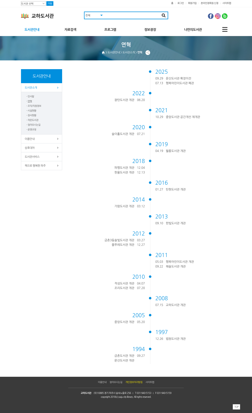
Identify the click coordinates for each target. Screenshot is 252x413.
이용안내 (29, 138)
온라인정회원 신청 (209, 3)
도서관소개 (31, 87)
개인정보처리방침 (133, 382)
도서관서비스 (32, 156)
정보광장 (150, 29)
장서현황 (32, 115)
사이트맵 (226, 3)
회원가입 (192, 3)
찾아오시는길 (34, 125)
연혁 (30, 101)
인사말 (31, 96)
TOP (236, 407)
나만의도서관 (193, 29)
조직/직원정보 (34, 106)
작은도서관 (33, 120)
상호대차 (29, 147)
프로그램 (110, 29)
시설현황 (32, 110)
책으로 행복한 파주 (35, 165)
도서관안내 (31, 29)
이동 (50, 3)
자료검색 (70, 29)
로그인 (180, 3)
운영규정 (32, 129)
